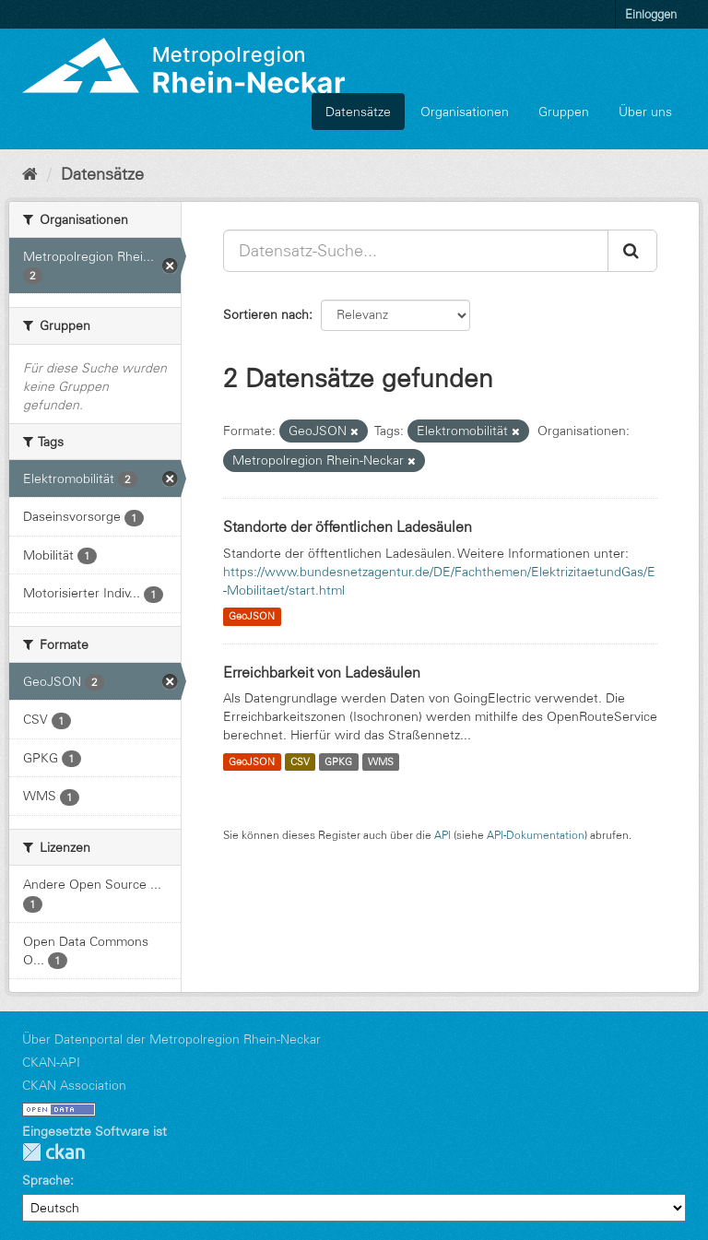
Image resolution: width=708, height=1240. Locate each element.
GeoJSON (252, 616)
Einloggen (651, 13)
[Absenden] (632, 251)
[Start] (30, 174)
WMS (381, 761)
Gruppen (563, 111)
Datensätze (358, 111)
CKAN (53, 1152)
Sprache (46, 1180)
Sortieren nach (266, 314)
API (442, 835)
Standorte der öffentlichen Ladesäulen (347, 526)
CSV (300, 761)
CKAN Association (74, 1085)
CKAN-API (51, 1062)
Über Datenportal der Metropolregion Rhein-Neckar (171, 1039)
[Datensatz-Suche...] (415, 251)
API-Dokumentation (535, 835)
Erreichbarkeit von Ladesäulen (321, 672)
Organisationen (464, 111)
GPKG (338, 761)
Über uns (645, 111)
